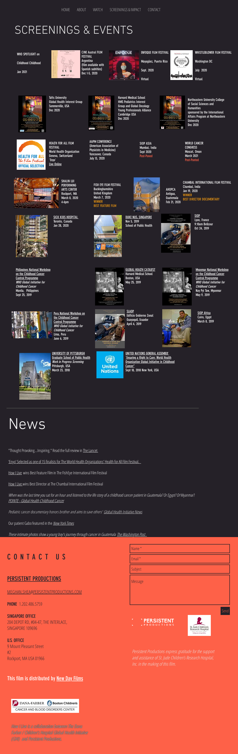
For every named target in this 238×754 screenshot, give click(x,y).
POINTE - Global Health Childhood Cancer (36, 500)
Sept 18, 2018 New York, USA (142, 370)
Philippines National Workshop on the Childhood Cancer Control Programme (33, 274)
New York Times (63, 523)
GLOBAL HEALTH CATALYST (140, 270)
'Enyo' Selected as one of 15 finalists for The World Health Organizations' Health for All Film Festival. (74, 461)
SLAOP (130, 311)
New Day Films (69, 678)
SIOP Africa (204, 313)
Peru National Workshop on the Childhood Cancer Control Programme (69, 317)
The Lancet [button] (90, 450)
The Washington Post (132, 534)
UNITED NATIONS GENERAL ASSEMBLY (147, 353)
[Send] (225, 611)
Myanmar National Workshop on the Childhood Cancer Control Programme (212, 274)
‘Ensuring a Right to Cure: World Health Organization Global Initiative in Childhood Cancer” (150, 361)
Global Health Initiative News (123, 512)
